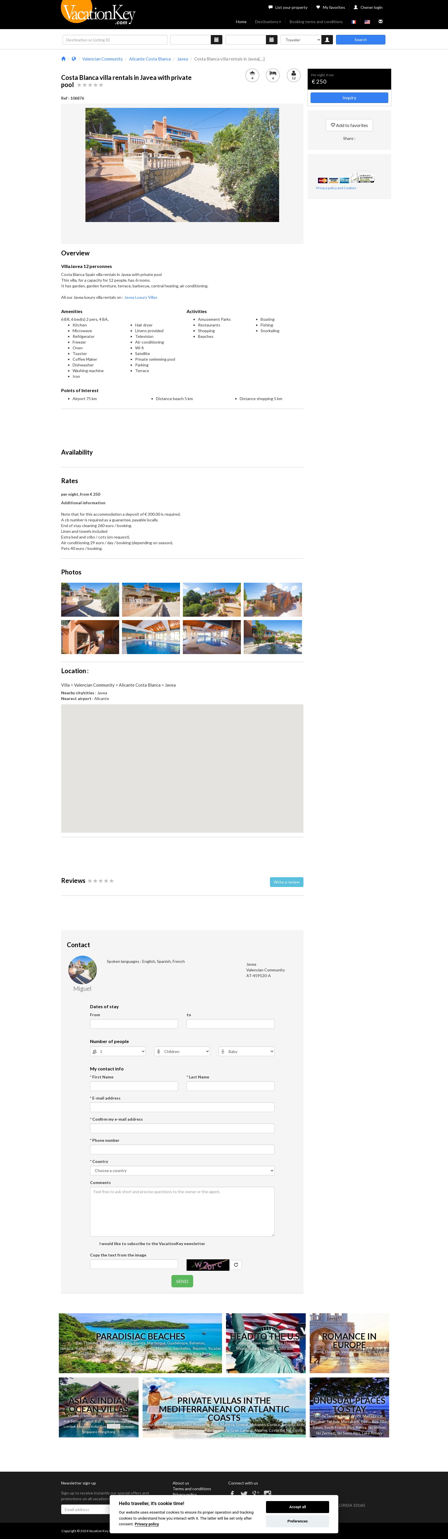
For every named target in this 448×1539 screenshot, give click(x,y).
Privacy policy (185, 1494)
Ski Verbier (377, 1427)
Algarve (260, 1430)
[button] (182, 763)
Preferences (297, 1521)
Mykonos (257, 1424)
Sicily (301, 1424)
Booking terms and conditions (316, 21)
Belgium (356, 1357)
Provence (341, 1357)
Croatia (152, 1430)
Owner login (368, 7)
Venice (346, 1352)
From (95, 1014)
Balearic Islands (141, 1348)
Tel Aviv (333, 1421)
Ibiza (215, 1424)
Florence (332, 1352)
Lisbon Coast (263, 1436)
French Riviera (154, 1424)
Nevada (269, 1348)
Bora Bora (201, 1353)
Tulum (317, 1427)
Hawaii (289, 1343)
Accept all (297, 1507)
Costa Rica (370, 1421)
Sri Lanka (105, 1353)
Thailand (90, 1343)
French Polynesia (152, 1353)
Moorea (185, 1353)
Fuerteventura (217, 1430)
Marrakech (350, 1421)
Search (361, 39)
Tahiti (172, 1353)
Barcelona (348, 1363)
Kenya (361, 1427)
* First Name (101, 1076)
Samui (76, 1421)
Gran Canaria (242, 1430)
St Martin (107, 1343)
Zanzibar (318, 1421)
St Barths (124, 1343)
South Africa (351, 1416)
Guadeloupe (177, 1343)
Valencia (372, 1357)
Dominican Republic (110, 1348)
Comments (100, 1182)
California (243, 1343)
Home (241, 21)
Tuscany (229, 1436)
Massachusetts (248, 1348)
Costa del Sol (280, 1430)
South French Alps (339, 1427)
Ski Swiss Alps (348, 1433)
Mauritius (163, 1348)
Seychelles (181, 1348)
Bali (79, 1343)
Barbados (84, 1348)
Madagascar (373, 1416)
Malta (165, 1430)
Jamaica (66, 1348)
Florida (139, 1343)
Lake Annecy (372, 1433)
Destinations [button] (268, 21)
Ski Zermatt (325, 1433)
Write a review (287, 882)
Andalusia (195, 1436)
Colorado (285, 1348)
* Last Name (198, 1076)
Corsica (273, 1424)
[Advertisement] (182, 426)
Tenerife (178, 1430)
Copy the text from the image (118, 1254)
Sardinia (288, 1424)
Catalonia (213, 1436)
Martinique (156, 1343)
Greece (242, 1424)
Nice (371, 1352)
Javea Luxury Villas (140, 297)
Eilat (383, 1421)
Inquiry (349, 97)
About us (181, 1482)
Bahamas (197, 1343)
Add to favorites (349, 125)
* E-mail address (105, 1098)
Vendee (244, 1436)
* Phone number (104, 1140)
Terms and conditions (192, 1488)
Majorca (227, 1424)
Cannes (360, 1352)
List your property (288, 7)
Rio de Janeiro (327, 1416)
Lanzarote (195, 1430)
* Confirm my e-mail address (116, 1119)
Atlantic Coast (180, 1424)
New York (261, 1343)
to (189, 1014)
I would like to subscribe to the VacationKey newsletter (152, 1243)
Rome (318, 1352)
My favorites (330, 7)
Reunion (199, 1348)
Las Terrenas (125, 1353)
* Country (99, 1161)
